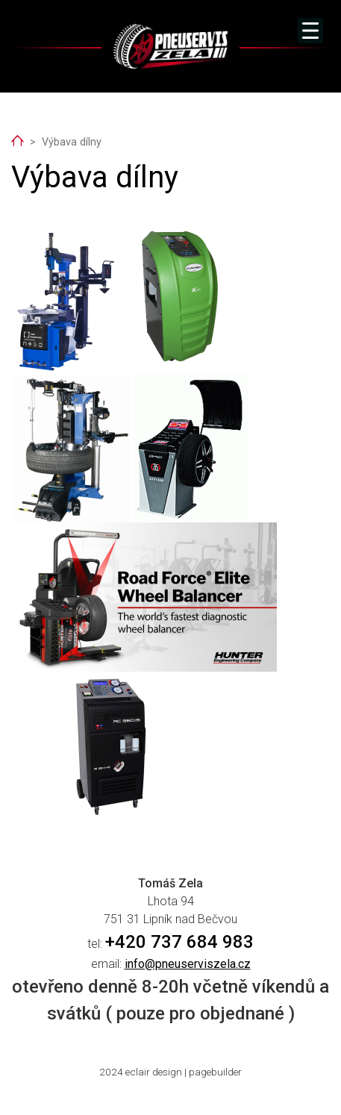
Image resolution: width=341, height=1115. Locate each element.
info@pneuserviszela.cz (188, 964)
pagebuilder (215, 1072)
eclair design (153, 1072)
